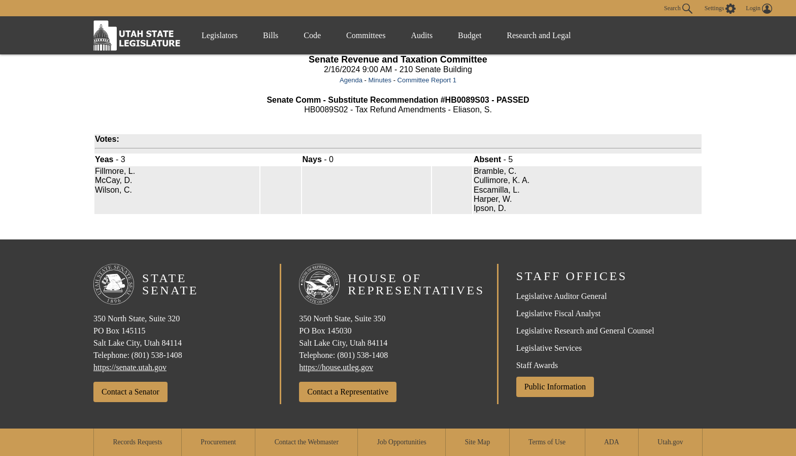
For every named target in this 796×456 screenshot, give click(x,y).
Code (312, 35)
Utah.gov (670, 442)
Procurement (218, 442)
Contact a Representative (347, 391)
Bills (270, 35)
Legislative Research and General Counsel (585, 330)
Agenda (351, 80)
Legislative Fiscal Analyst (558, 313)
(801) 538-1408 (156, 355)
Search (678, 9)
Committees (365, 35)
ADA (611, 442)
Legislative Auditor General (561, 296)
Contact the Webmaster (307, 442)
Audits (422, 35)
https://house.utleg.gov (336, 367)
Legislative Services (549, 348)
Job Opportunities (401, 442)
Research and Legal (539, 35)
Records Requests (137, 442)
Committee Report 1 (426, 80)
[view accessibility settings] (720, 9)
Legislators (220, 35)
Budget (469, 35)
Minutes (379, 80)
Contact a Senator (130, 391)
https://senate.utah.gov (130, 367)
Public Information (555, 386)
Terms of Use (547, 442)
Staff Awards (537, 365)
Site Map (477, 442)
